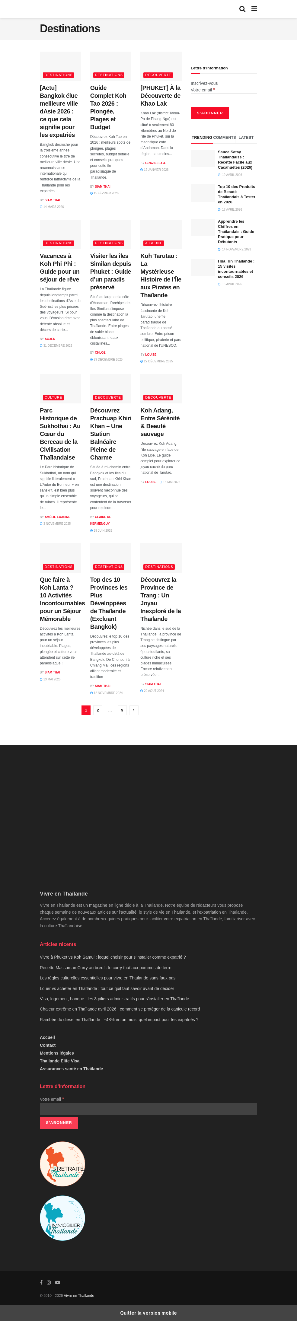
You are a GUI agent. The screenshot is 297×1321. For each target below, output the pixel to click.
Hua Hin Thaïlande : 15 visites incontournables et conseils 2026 (236, 269)
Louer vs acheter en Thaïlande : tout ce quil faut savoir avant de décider (107, 988)
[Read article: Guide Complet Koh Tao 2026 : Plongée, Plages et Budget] (111, 66)
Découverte (158, 75)
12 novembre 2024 (106, 693)
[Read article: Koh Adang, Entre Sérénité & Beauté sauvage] (161, 389)
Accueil (47, 1037)
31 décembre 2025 (56, 345)
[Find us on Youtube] (57, 1282)
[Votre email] (224, 99)
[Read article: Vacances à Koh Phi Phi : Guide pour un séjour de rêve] (60, 234)
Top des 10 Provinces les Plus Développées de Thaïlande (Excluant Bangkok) (109, 603)
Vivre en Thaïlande (79, 1296)
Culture (53, 397)
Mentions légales (57, 1053)
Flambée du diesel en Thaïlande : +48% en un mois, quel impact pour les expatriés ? (119, 1019)
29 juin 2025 (101, 530)
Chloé (100, 352)
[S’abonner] (210, 113)
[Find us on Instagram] (49, 1282)
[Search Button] (242, 9)
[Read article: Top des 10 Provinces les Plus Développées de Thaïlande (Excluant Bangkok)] (111, 558)
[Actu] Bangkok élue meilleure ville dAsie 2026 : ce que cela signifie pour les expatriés (59, 111)
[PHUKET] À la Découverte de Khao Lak (160, 95)
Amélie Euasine (57, 517)
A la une (153, 243)
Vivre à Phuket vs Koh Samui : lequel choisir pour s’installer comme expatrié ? (113, 957)
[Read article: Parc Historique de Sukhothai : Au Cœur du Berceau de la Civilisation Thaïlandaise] (60, 389)
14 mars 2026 (52, 206)
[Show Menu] (254, 9)
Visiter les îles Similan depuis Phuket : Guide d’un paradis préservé (110, 272)
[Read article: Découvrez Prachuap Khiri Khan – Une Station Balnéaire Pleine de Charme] (111, 389)
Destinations (58, 75)
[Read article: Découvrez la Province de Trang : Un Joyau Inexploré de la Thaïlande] (161, 558)
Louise (150, 354)
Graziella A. (155, 163)
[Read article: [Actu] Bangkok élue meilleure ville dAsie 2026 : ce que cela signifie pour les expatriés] (60, 66)
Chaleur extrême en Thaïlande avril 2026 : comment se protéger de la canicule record (120, 1009)
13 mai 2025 (50, 679)
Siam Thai (52, 200)
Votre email (203, 90)
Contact (48, 1045)
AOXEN (50, 339)
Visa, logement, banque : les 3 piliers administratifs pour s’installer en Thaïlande (114, 998)
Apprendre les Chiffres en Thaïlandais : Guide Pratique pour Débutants (236, 231)
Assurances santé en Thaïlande (71, 1068)
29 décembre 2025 (106, 359)
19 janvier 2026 (154, 169)
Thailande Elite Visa (59, 1060)
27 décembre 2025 (156, 361)
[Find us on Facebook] (41, 1282)
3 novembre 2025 (55, 523)
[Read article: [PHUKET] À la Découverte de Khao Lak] (161, 66)
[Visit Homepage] (74, 9)
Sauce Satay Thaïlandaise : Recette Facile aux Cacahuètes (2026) (235, 160)
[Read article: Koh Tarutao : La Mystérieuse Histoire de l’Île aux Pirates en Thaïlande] (161, 234)
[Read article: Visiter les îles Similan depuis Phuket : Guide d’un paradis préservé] (111, 234)
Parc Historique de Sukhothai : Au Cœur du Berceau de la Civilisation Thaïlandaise (60, 434)
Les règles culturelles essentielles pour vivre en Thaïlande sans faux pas (108, 978)
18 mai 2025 (170, 482)
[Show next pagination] (134, 710)
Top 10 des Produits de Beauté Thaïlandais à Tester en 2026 (236, 194)
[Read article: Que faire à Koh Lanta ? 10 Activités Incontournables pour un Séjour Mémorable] (60, 558)
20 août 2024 (152, 690)
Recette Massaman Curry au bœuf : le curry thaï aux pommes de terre (105, 967)
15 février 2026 (104, 193)
